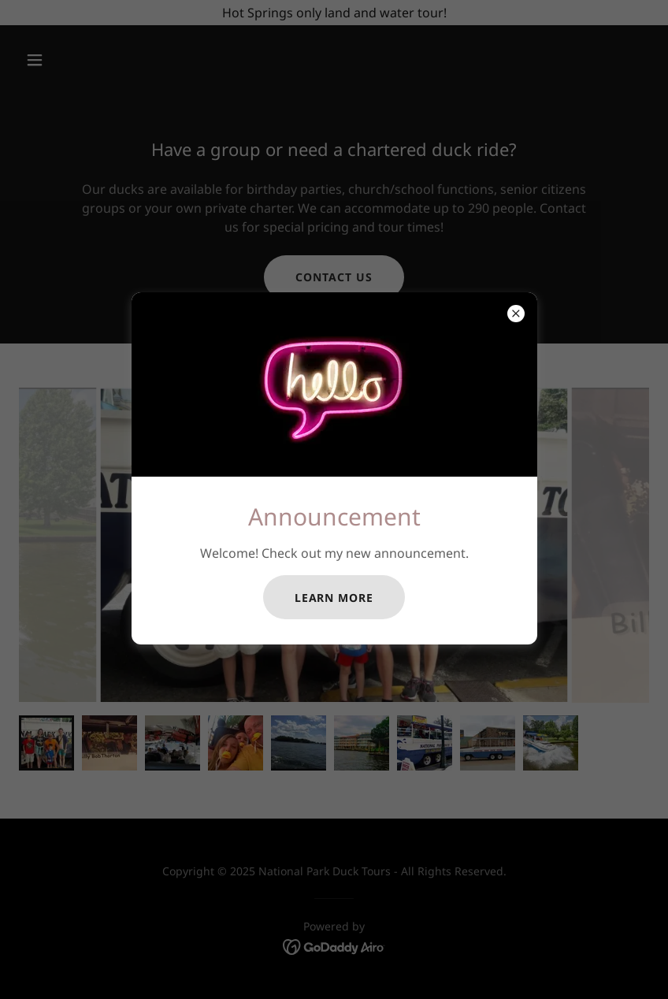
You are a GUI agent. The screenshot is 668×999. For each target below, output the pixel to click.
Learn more (334, 597)
